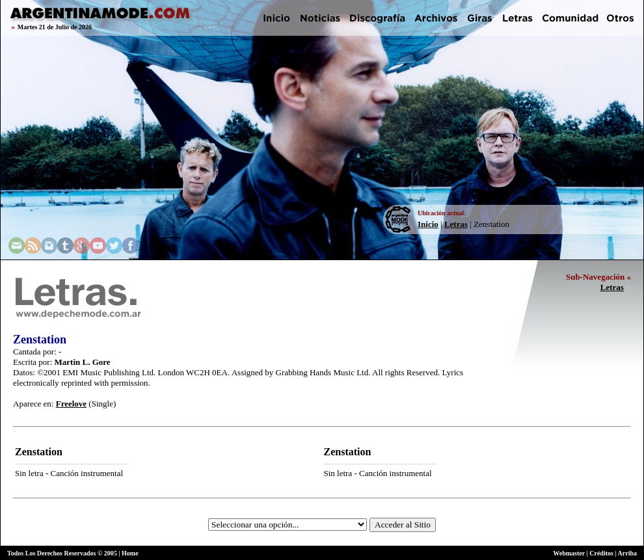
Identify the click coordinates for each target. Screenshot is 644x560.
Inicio (428, 224)
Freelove (71, 403)
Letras (456, 224)
